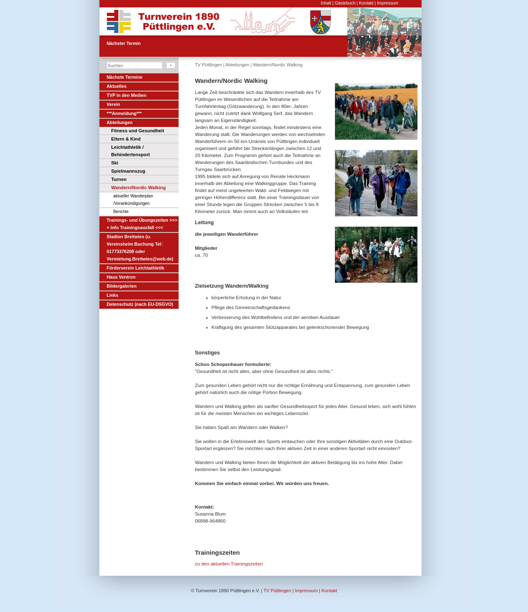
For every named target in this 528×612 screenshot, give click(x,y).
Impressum (387, 3)
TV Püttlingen (208, 64)
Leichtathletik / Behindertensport (130, 151)
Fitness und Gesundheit (137, 130)
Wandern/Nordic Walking (138, 187)
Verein (113, 104)
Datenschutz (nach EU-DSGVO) (140, 304)
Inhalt (326, 3)
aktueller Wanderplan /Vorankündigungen (133, 200)
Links (112, 295)
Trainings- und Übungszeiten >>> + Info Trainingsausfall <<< (142, 224)
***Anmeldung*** (124, 113)
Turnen (119, 179)
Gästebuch (345, 3)
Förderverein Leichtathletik (136, 267)
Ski (114, 162)
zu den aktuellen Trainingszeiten (229, 563)
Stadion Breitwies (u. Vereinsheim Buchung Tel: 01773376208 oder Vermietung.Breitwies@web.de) (140, 247)
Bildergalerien (122, 286)
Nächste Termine (125, 77)
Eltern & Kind (126, 138)
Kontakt (366, 3)
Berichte (121, 211)
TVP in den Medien (126, 95)
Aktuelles (117, 86)
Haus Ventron (121, 276)
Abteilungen (120, 122)
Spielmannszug (128, 171)
